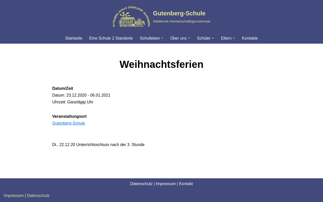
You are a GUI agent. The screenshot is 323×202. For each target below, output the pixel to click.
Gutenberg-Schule (68, 123)
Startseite (73, 38)
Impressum (166, 184)
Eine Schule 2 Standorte (111, 38)
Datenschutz (141, 184)
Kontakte (250, 38)
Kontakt (186, 184)
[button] (162, 38)
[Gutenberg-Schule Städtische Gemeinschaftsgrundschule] (161, 16)
